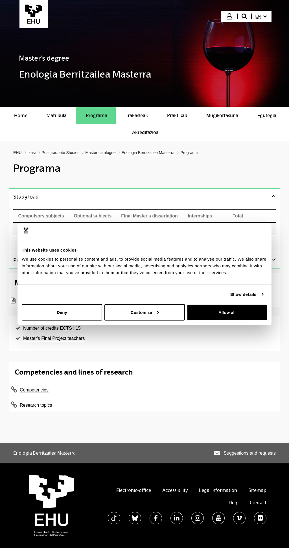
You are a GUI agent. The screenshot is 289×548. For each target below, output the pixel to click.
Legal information (218, 490)
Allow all (227, 312)
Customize (145, 312)
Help (233, 502)
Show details (243, 294)
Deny (62, 312)
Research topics (36, 405)
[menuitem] (261, 16)
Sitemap (257, 490)
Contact (258, 502)
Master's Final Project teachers (54, 338)
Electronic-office (133, 490)
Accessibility (175, 490)
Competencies (34, 390)
